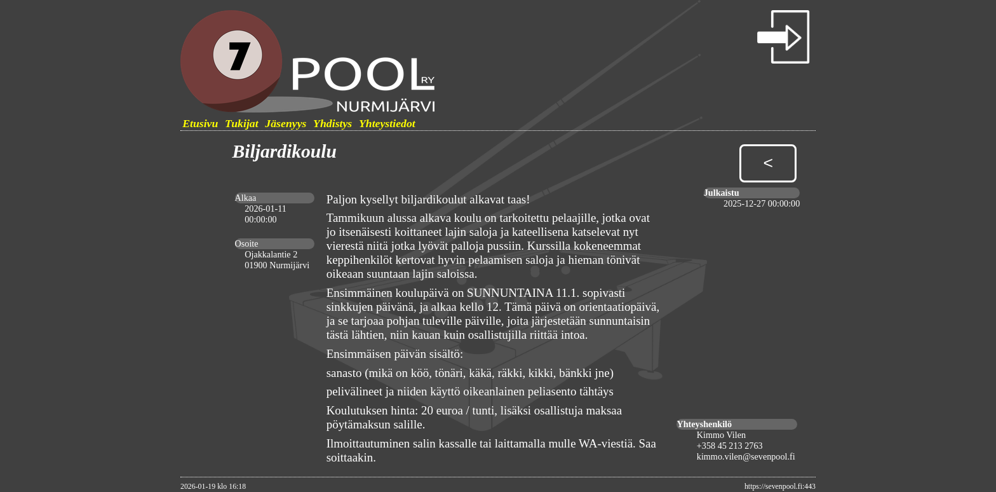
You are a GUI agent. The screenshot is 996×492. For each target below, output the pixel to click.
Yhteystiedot (387, 123)
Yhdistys (332, 123)
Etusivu (200, 123)
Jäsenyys (285, 123)
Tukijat (242, 123)
